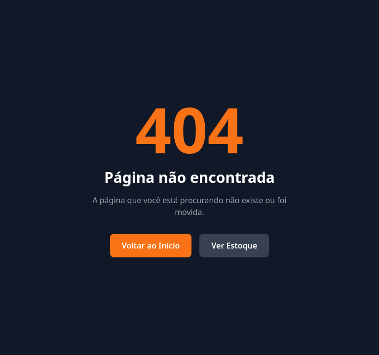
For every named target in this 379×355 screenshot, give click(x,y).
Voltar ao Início (151, 245)
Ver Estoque (234, 245)
